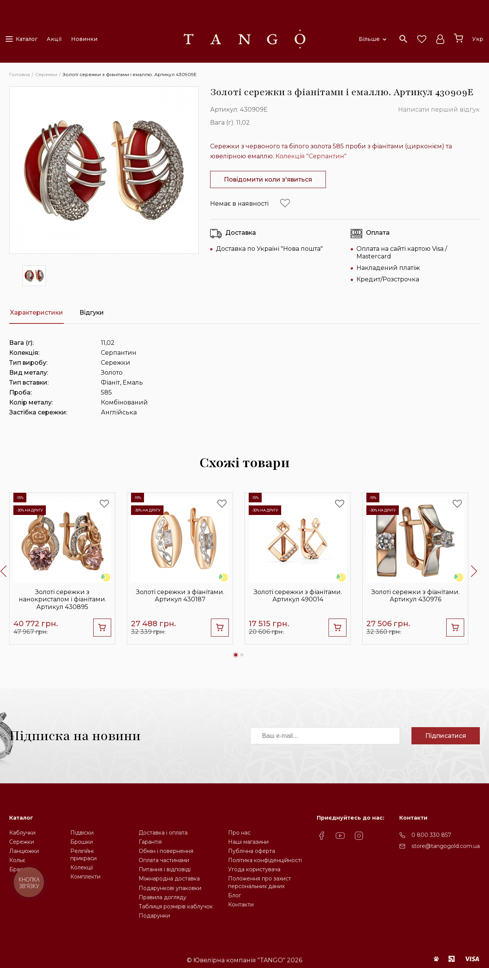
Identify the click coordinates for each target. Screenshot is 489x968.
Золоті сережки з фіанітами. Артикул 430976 (415, 595)
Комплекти (85, 876)
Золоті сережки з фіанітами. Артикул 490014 (298, 595)
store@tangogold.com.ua (445, 846)
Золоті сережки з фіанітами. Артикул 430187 (180, 595)
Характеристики (36, 312)
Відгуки (91, 312)
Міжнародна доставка (169, 878)
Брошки (81, 841)
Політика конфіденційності (265, 860)
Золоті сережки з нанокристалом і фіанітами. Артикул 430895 (62, 599)
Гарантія (150, 841)
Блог (234, 895)
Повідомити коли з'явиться (268, 179)
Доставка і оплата (163, 832)
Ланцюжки (24, 851)
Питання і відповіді (165, 869)
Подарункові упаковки (170, 888)
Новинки (84, 39)
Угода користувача (254, 869)
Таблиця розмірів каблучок (176, 906)
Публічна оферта (251, 851)
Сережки (21, 841)
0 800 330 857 (431, 835)
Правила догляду (162, 897)
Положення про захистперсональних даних (259, 882)
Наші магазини (248, 841)
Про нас (239, 832)
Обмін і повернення (166, 851)
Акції (54, 39)
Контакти (241, 904)
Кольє (17, 860)
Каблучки (22, 832)
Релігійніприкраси (83, 855)
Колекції (81, 867)
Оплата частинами (164, 860)
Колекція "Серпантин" (311, 156)
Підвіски (82, 832)
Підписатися (445, 735)
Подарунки (154, 915)
